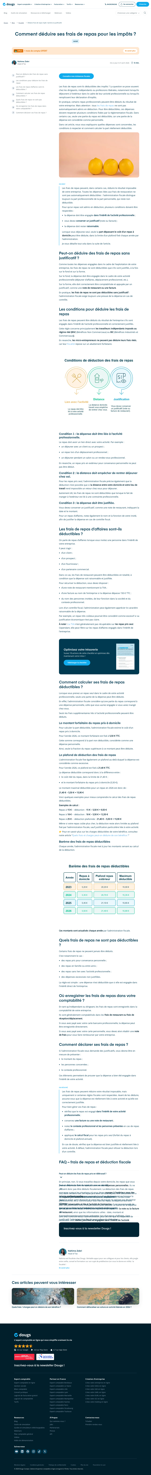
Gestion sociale (20, 1386)
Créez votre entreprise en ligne (97, 1383)
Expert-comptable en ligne (24, 1383)
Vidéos (68, 13)
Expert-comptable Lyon (59, 1392)
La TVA (71, 624)
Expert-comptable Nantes (60, 1402)
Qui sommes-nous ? (57, 1421)
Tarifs (16, 1402)
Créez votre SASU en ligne (95, 1386)
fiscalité (71, 343)
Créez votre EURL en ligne (95, 1395)
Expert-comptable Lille (58, 1389)
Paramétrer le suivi (99, 1465)
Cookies (73, 1465)
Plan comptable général (23, 1434)
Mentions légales (19, 1465)
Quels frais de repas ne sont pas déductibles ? (29, 101)
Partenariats (54, 1428)
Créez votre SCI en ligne (94, 1399)
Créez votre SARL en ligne (95, 1392)
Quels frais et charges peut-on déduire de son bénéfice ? (100, 835)
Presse (52, 1431)
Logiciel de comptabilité (23, 1399)
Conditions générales (37, 1465)
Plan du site (84, 1465)
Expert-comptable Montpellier (61, 1399)
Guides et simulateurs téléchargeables (29, 1428)
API (51, 1434)
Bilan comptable (20, 1389)
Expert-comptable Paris (59, 1405)
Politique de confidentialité (57, 1465)
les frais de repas (105, 105)
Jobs (51, 1424)
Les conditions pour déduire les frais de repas (32, 81)
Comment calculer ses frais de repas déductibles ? (30, 94)
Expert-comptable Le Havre (60, 1386)
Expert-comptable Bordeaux (61, 1383)
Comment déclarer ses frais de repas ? (31, 113)
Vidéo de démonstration (23, 1440)
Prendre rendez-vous (93, 1424)
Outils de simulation (19, 13)
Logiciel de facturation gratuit (26, 1395)
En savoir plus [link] (64, 1268)
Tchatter (88, 1421)
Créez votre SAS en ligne (95, 1389)
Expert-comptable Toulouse (60, 1411)
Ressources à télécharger (41, 13)
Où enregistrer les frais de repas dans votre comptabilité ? (31, 107)
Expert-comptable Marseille (61, 1395)
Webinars (58, 13)
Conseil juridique (21, 1392)
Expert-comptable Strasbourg (61, 1408)
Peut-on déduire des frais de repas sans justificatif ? (32, 75)
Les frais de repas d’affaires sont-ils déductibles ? (30, 88)
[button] (99, 1176)
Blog (5, 13)
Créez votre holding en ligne (96, 1402)
